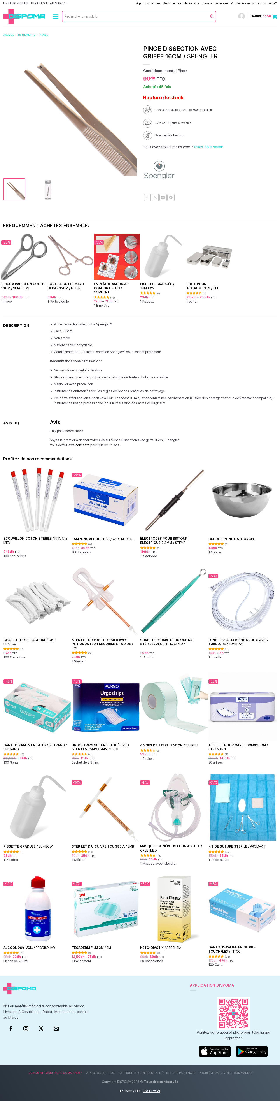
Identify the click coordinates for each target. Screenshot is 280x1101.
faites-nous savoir (208, 147)
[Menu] (55, 16)
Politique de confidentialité (181, 3)
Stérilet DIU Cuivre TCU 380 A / (103, 846)
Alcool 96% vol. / (29, 948)
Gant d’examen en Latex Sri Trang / (35, 747)
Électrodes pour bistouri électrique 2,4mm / (164, 540)
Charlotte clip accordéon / (30, 642)
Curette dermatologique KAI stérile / (166, 642)
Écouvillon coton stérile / (36, 540)
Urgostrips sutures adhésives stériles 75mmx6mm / (100, 747)
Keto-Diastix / (160, 948)
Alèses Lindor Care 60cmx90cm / (238, 747)
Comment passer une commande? (110, 3)
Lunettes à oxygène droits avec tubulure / (238, 642)
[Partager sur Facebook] (147, 197)
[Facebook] (10, 1029)
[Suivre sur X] (41, 1029)
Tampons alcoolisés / (103, 539)
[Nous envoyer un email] (56, 1029)
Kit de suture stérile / (237, 846)
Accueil (8, 34)
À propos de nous (148, 3)
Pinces (43, 34)
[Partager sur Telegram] (171, 197)
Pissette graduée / (157, 286)
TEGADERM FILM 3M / (91, 948)
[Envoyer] (212, 16)
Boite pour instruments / (202, 286)
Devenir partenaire (215, 3)
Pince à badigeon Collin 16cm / (23, 286)
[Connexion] (241, 16)
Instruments (26, 34)
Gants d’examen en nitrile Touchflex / (232, 949)
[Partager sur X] (155, 197)
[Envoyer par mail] (163, 197)
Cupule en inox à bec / (231, 539)
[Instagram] (25, 1029)
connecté (82, 445)
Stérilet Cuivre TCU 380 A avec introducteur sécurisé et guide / (102, 644)
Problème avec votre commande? (254, 3)
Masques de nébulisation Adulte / (171, 848)
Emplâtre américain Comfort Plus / (112, 288)
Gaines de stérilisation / (169, 745)
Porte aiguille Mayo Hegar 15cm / (65, 286)
